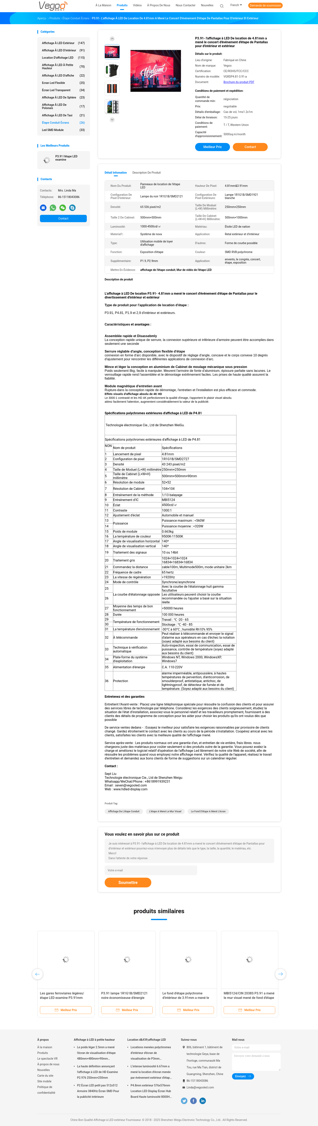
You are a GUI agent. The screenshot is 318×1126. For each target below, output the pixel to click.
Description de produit (146, 172)
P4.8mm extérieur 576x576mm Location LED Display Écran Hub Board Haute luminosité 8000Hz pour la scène (151, 1092)
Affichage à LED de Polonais (63, 106)
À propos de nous (48, 1064)
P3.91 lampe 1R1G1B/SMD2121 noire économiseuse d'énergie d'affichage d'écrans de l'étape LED (126, 997)
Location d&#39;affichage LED (146, 1039)
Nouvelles (43, 1070)
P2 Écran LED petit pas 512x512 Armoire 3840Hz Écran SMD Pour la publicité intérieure (98, 1091)
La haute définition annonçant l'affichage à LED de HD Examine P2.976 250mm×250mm (97, 1072)
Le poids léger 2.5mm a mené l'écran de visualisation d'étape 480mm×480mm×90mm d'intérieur (96, 1053)
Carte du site (45, 1075)
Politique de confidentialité (46, 1089)
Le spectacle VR (47, 1058)
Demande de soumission (265, 5)
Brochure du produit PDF (238, 82)
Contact (63, 218)
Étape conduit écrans (63, 123)
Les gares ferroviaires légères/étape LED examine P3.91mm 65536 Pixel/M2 (62, 997)
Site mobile (44, 1081)
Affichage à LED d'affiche (63, 76)
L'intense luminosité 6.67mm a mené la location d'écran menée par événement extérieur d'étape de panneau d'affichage (151, 1073)
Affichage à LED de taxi (63, 115)
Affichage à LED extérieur (63, 43)
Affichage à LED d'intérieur (63, 50)
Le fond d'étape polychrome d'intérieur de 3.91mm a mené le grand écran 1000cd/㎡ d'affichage (187, 997)
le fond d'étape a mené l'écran (208, 811)
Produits (42, 1053)
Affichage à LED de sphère (63, 97)
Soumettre (128, 882)
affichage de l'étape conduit (124, 811)
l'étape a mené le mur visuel (165, 811)
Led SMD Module (63, 130)
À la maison (44, 1047)
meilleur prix (212, 147)
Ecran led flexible (63, 83)
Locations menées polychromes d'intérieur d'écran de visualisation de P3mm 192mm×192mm (151, 1053)
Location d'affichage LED (63, 58)
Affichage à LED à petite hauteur (63, 66)
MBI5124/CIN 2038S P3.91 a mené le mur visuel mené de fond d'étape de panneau (249, 997)
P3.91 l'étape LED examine (66, 158)
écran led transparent (63, 90)
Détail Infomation (116, 172)
